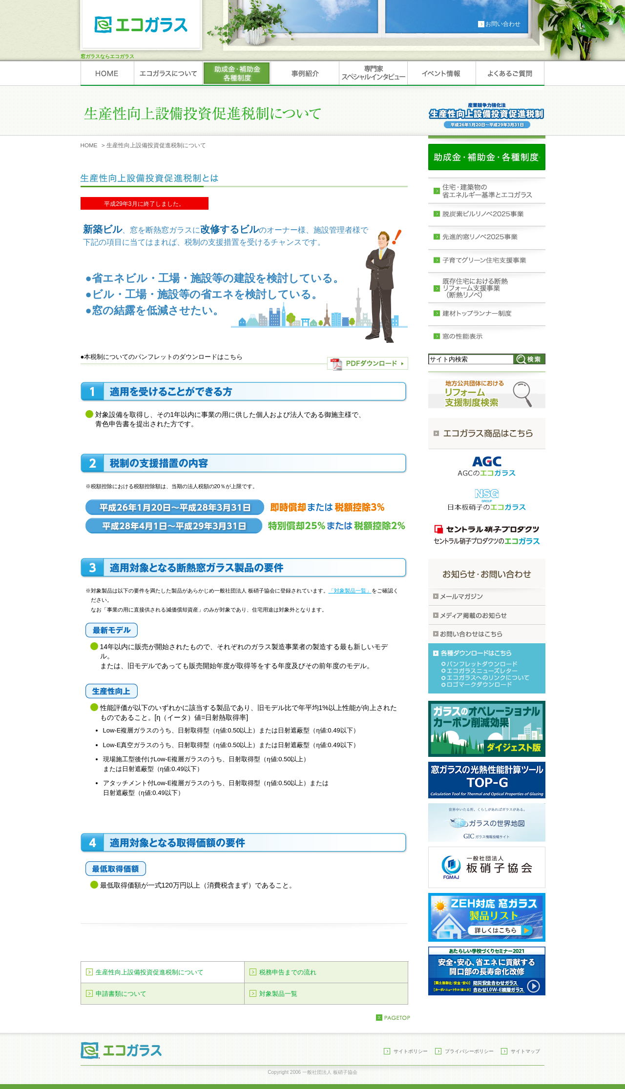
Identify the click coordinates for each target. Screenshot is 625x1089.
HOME (89, 145)
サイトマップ (525, 1051)
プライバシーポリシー (469, 1051)
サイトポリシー (411, 1051)
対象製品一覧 (278, 993)
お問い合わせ (503, 23)
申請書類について (121, 993)
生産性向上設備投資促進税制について (150, 972)
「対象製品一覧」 (350, 591)
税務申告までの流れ (287, 972)
